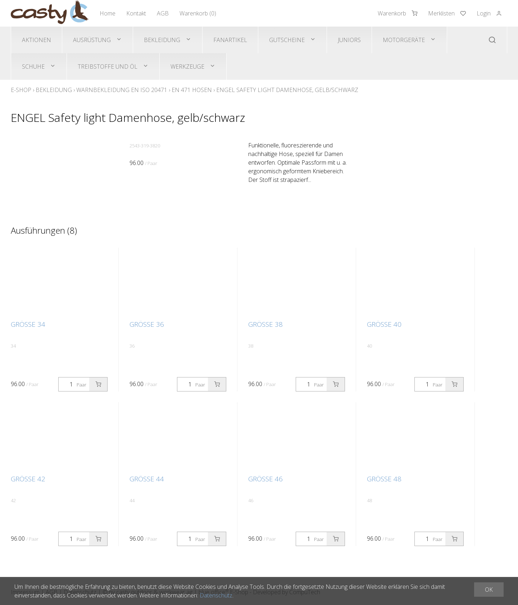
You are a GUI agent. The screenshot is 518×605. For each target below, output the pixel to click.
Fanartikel (230, 40)
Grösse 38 (265, 324)
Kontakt (136, 13)
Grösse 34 (28, 324)
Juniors (349, 40)
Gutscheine (287, 40)
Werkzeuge (187, 66)
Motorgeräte (404, 40)
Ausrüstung (92, 40)
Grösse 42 (28, 478)
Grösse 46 (265, 478)
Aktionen (36, 40)
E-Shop (21, 90)
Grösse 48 (384, 478)
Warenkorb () (198, 13)
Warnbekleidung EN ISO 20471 (121, 90)
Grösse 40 (384, 324)
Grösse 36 (147, 324)
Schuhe (33, 66)
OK (489, 589)
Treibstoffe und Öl (107, 66)
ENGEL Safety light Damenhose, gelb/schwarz (287, 90)
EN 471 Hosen (192, 90)
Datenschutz (216, 595)
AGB (163, 13)
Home (107, 13)
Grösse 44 (147, 478)
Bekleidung (162, 40)
